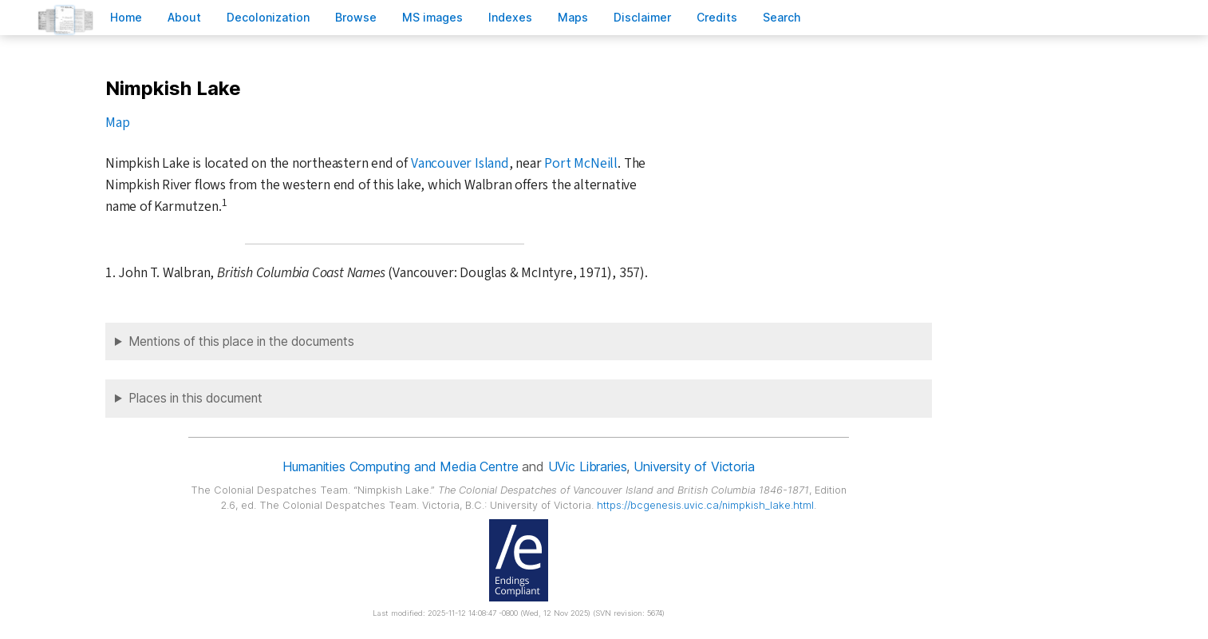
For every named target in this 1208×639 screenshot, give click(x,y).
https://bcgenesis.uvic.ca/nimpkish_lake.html (705, 505)
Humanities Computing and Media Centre (400, 466)
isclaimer (642, 17)
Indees (510, 17)
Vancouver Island (460, 163)
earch (782, 17)
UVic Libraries (587, 466)
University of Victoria (694, 466)
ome (126, 17)
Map (117, 123)
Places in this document (195, 398)
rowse (356, 17)
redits (717, 17)
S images (432, 17)
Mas (573, 17)
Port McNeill (581, 163)
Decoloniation (268, 17)
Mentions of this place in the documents (241, 341)
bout (184, 17)
